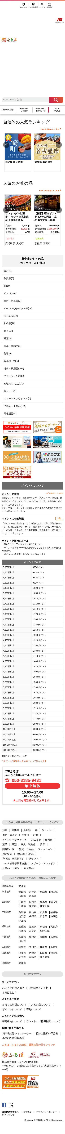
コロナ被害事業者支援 (14, 863)
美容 (42, 844)
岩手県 (32, 891)
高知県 (54, 947)
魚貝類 (27, 830)
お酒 (35, 834)
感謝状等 (7, 854)
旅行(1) (7, 271)
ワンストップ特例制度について (43, 1021)
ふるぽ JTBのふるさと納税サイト (11, 50)
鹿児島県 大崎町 (14, 162)
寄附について (33, 1009)
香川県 (32, 947)
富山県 (32, 912)
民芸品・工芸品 (10, 868)
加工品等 (36, 839)
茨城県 (22, 902)
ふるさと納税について (14, 1004)
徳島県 (22, 947)
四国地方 (6, 946)
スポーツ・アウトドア (43, 863)
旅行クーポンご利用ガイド (40, 110)
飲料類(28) (9, 323)
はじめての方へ (24, 6)
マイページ (42, 6)
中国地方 (6, 936)
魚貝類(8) (9, 278)
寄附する (49, 6)
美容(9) (7, 353)
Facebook (4, 1104)
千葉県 (22, 906)
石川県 (43, 912)
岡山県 (43, 936)
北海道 (22, 886)
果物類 (15, 830)
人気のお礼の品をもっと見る (49, 190)
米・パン (47, 830)
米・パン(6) (10, 293)
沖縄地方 (6, 963)
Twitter (12, 1104)
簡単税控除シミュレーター (17, 1033)
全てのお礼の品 (57, 110)
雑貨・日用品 (26, 849)
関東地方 (6, 901)
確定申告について (12, 1021)
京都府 (38, 243)
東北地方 (6, 891)
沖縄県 (22, 963)
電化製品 (29, 868)
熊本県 (54, 953)
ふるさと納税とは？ (13, 987)
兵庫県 (22, 930)
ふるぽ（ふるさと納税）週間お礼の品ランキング (28, 1044)
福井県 (54, 912)
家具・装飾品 (28, 844)
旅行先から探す (8, 110)
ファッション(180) (14, 376)
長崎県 (43, 953)
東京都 (32, 906)
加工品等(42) (11, 316)
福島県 (32, 896)
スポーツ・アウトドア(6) (17, 398)
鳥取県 (22, 936)
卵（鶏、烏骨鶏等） (13, 858)
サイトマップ (8, 1115)
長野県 (32, 916)
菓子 (4, 844)
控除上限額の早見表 (47, 1033)
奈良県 (32, 930)
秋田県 (54, 891)
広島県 (54, 936)
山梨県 (22, 916)
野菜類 (25, 834)
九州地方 (10, 238)
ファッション (45, 849)
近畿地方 (39, 238)
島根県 (32, 936)
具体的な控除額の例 (13, 1038)
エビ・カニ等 (9, 834)
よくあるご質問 (33, 6)
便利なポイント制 (38, 987)
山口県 (22, 941)
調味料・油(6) (11, 361)
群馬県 (43, 902)
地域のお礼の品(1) (14, 383)
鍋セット (33, 858)
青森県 (22, 891)
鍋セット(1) (10, 391)
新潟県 (22, 912)
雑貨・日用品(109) (14, 368)
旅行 (4, 830)
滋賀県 (32, 926)
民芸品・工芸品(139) (15, 406)
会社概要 (27, 1112)
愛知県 (22, 920)
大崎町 (20, 243)
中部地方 (6, 912)
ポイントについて (12, 1009)
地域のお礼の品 (25, 854)
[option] (17, 152)
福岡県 (22, 953)
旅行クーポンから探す (24, 110)
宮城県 (43, 891)
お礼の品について (41, 1004)
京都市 (46, 243)
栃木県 (32, 902)
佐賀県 (32, 953)
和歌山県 (45, 930)
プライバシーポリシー (46, 1112)
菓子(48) (8, 331)
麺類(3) (7, 338)
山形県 (22, 896)
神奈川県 (45, 906)
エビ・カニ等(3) (12, 300)
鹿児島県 (10, 243)
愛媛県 (43, 947)
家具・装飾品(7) (12, 346)
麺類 (14, 844)
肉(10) (7, 285)
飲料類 (49, 839)
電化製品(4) (10, 413)
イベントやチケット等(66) (18, 308)
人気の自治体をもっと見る (49, 129)
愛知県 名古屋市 (43, 162)
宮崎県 (32, 957)
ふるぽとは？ (9, 992)
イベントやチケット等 (14, 839)
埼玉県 (54, 902)
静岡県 (54, 916)
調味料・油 (8, 849)
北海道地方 (7, 885)
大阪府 (54, 926)
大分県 (22, 957)
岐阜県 (43, 916)
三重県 (22, 926)
